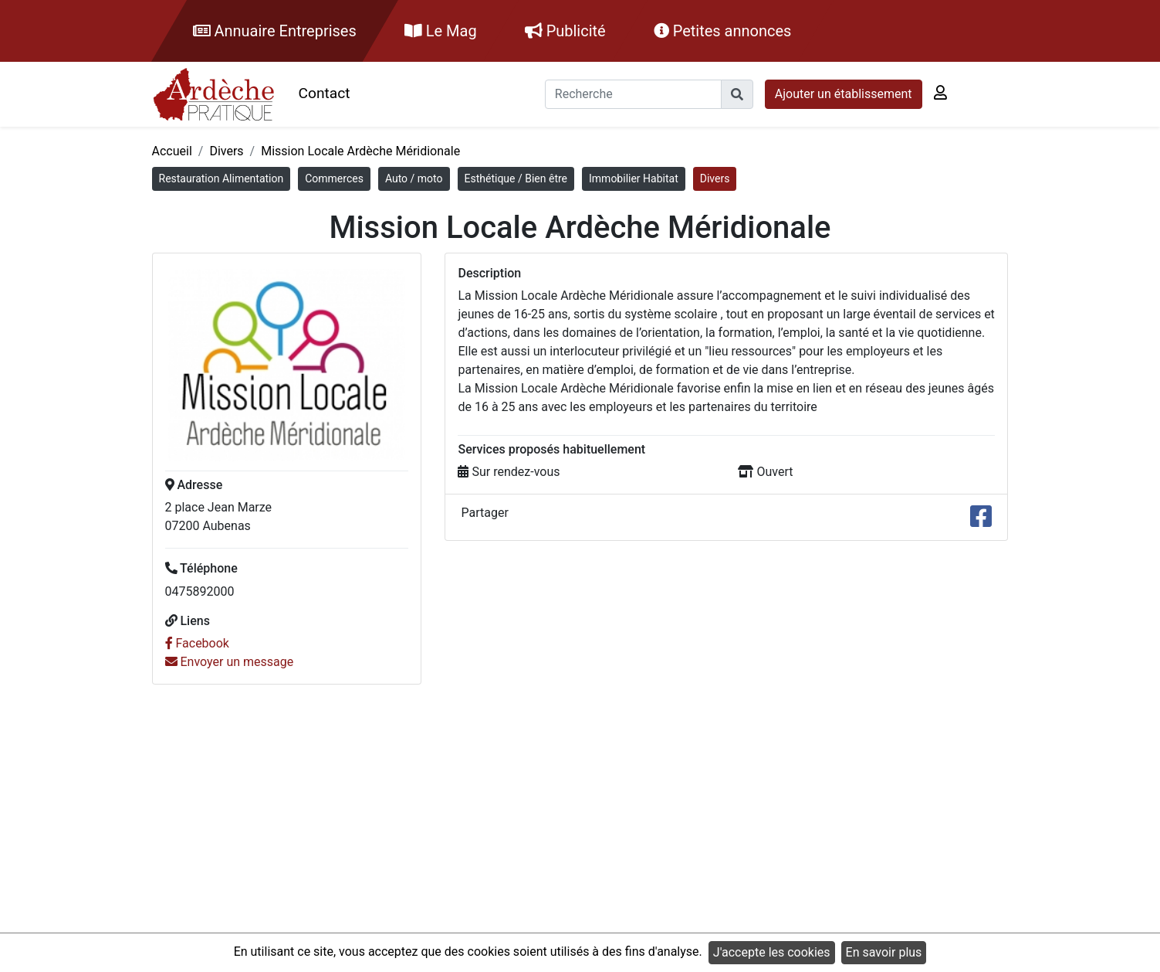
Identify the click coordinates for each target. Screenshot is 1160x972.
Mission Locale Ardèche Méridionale (360, 151)
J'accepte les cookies (771, 952)
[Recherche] (633, 94)
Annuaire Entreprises (275, 31)
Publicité (565, 31)
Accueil (172, 151)
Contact (324, 93)
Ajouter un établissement (843, 94)
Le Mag (440, 31)
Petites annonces (723, 31)
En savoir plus (884, 952)
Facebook (197, 643)
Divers (226, 151)
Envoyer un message (229, 661)
